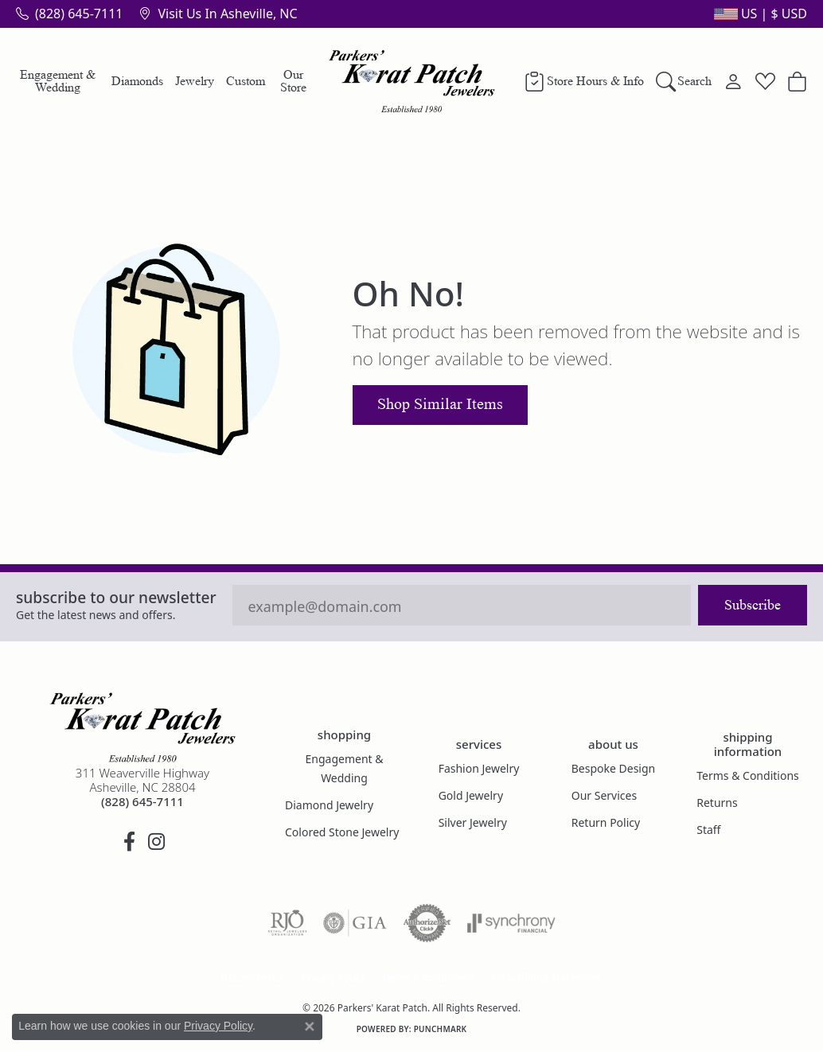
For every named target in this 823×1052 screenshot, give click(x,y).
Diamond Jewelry (329, 804)
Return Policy (605, 822)
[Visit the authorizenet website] (427, 923)
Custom (245, 80)
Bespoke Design (613, 768)
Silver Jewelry (473, 822)
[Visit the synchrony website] (511, 923)
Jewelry (194, 80)
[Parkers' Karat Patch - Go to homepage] (142, 727)
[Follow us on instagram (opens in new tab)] (156, 841)
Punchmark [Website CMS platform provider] (440, 1028)
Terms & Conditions (747, 775)
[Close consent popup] (309, 1026)
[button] (759, 13)
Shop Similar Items (440, 404)
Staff (708, 829)
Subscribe (752, 605)
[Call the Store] (142, 801)
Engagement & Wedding (58, 81)
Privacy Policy (333, 977)
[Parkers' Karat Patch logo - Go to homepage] (411, 81)
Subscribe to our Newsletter (116, 597)
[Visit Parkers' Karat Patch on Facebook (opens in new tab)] (128, 841)
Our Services (604, 795)
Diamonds (137, 80)
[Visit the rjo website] (287, 923)
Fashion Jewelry (479, 768)
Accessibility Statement (545, 977)
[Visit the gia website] (355, 923)
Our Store (293, 81)
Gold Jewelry (471, 795)
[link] (69, 13)
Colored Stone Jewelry (342, 832)
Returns (716, 802)
